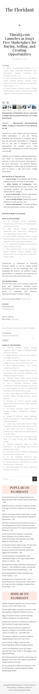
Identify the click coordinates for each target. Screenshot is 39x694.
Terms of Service (29, 685)
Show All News (7, 328)
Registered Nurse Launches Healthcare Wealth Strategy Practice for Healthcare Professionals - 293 (19, 508)
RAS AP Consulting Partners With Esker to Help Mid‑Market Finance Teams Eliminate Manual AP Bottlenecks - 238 (19, 516)
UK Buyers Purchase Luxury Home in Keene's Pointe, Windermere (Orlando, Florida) (20, 411)
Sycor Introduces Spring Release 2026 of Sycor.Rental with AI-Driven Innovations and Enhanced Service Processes (20, 373)
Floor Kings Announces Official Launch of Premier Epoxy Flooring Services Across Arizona (20, 395)
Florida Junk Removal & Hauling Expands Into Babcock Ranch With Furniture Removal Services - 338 (19, 499)
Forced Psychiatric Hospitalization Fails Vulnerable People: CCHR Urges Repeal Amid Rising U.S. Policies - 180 (18, 558)
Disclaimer (18, 328)
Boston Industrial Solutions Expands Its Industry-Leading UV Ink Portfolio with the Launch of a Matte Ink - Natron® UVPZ (17, 630)
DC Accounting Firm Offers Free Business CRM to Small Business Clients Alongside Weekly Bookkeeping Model (18, 668)
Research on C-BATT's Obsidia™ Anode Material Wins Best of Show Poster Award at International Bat (20, 403)
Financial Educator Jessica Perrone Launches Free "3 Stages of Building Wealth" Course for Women (20, 350)
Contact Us (28, 687)
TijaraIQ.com (26, 299)
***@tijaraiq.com (8, 309)
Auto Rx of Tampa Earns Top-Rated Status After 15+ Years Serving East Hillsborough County (20, 439)
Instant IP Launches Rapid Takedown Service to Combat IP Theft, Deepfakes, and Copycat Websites (20, 418)
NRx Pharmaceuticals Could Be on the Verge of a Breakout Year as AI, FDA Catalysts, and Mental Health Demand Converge (19, 659)
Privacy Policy (11, 687)
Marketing (14, 319)
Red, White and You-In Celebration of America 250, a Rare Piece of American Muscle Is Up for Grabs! (20, 431)
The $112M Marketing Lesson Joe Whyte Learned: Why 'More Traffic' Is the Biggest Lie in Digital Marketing (19, 650)
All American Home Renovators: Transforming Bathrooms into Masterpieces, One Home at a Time (20, 223)
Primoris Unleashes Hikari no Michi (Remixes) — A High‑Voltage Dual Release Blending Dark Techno (20, 446)
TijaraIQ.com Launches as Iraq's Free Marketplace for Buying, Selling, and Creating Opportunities (19, 44)
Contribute (20, 687)
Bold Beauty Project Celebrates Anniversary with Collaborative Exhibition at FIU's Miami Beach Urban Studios (20, 231)
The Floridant (19, 9)
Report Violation (29, 328)
